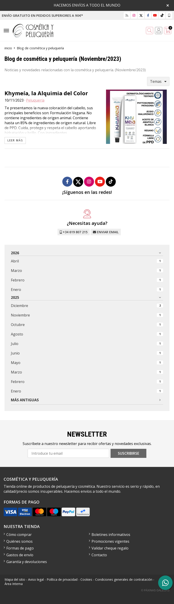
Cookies (86, 579)
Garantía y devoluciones (26, 561)
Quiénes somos (19, 541)
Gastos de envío (19, 554)
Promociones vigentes (110, 541)
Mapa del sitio (15, 579)
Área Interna (14, 584)
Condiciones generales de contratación (123, 579)
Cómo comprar (19, 534)
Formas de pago (20, 548)
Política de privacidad (62, 579)
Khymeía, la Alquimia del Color (46, 93)
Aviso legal (36, 579)
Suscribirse (128, 453)
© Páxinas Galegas (155, 590)
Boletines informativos (111, 534)
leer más (15, 140)
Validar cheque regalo (110, 548)
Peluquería (35, 100)
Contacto (99, 554)
